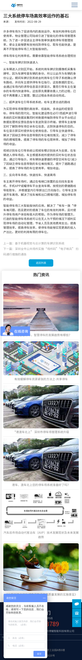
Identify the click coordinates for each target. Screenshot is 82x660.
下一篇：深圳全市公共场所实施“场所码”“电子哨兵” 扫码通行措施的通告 (41, 251)
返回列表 (41, 263)
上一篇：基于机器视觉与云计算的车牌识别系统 (33, 243)
